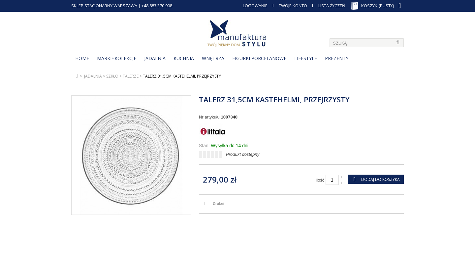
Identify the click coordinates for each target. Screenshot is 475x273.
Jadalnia (155, 58)
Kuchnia (184, 58)
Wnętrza (213, 58)
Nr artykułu (209, 117)
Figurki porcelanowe (259, 58)
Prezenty (336, 58)
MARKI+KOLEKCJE (116, 58)
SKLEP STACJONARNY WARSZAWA (104, 6)
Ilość (320, 180)
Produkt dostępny (242, 154)
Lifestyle (305, 58)
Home (82, 58)
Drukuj (218, 203)
